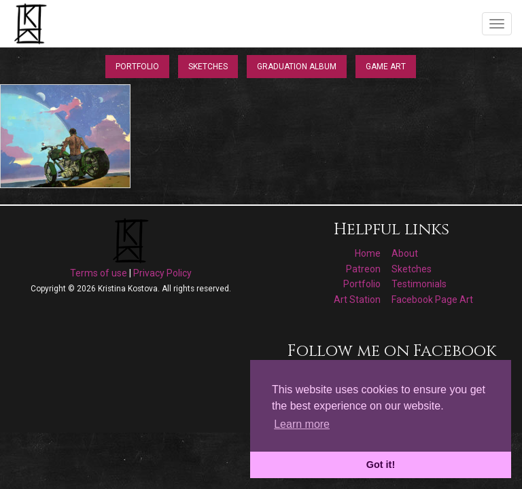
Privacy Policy (162, 273)
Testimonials (419, 283)
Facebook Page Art (432, 299)
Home (368, 253)
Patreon (363, 269)
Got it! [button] (380, 464)
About (405, 253)
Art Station (357, 299)
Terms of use (98, 273)
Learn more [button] (302, 424)
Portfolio (137, 66)
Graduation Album (296, 66)
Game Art (386, 66)
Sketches (208, 66)
